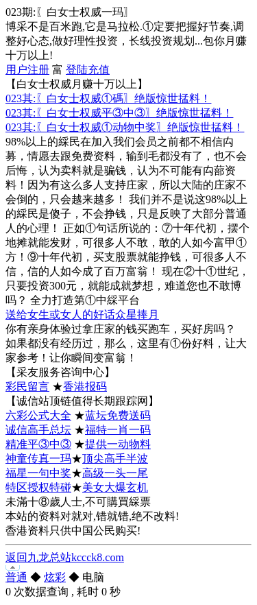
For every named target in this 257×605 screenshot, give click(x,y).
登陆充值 (88, 69)
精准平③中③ (38, 444)
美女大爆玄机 (115, 487)
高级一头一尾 (115, 473)
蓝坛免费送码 (118, 415)
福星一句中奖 (38, 473)
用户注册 (27, 69)
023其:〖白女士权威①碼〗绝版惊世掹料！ (108, 98)
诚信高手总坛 (38, 430)
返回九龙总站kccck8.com (64, 557)
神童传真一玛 (38, 458)
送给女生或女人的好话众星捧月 (82, 314)
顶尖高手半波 (115, 458)
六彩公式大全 (38, 415)
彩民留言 (27, 386)
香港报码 (85, 386)
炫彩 (55, 577)
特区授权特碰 (38, 487)
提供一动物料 (118, 444)
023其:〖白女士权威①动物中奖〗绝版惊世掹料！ (124, 127)
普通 (16, 577)
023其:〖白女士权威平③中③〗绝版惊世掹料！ (119, 113)
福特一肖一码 (118, 430)
